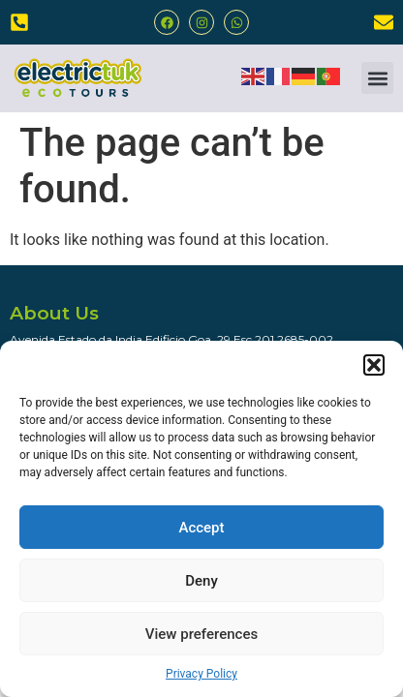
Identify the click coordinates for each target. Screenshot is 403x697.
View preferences (201, 634)
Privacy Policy (201, 674)
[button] (374, 365)
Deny (201, 581)
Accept (201, 527)
